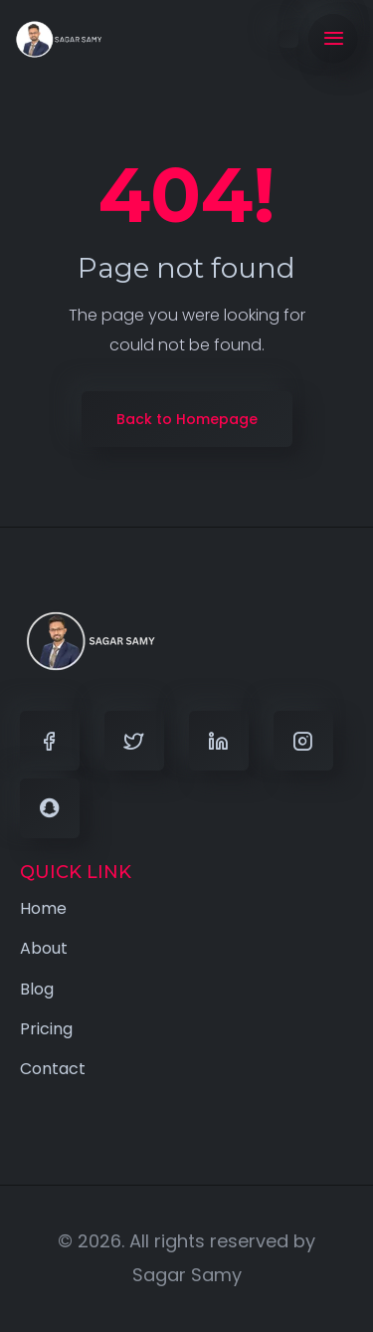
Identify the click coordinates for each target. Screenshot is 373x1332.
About (44, 948)
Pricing (46, 1028)
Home (43, 908)
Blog (37, 989)
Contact (53, 1068)
